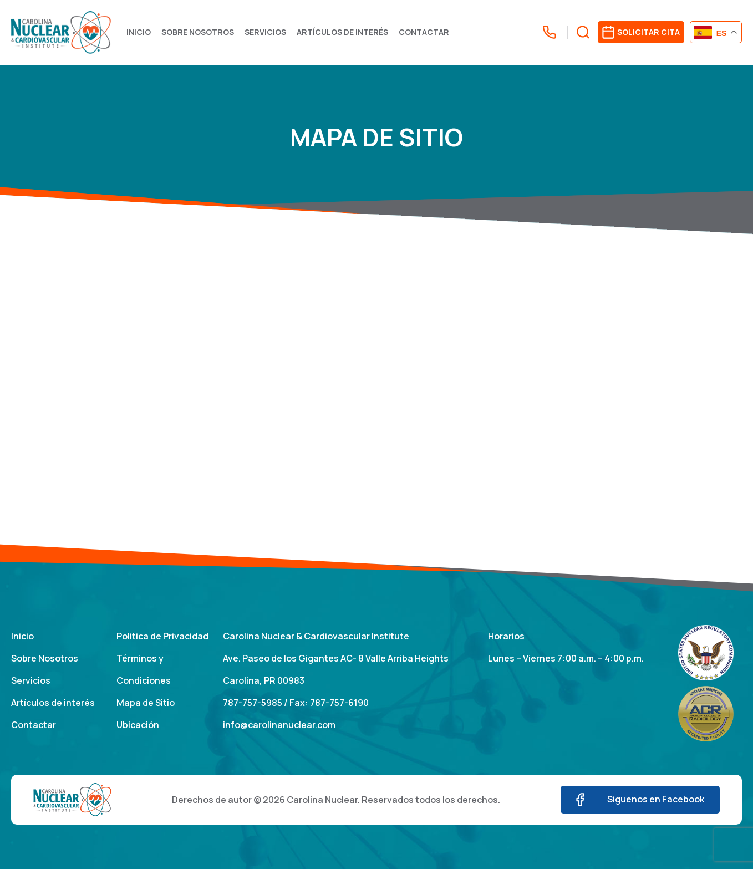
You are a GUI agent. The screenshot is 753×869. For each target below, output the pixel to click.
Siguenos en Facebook (640, 800)
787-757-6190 (339, 703)
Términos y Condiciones (143, 669)
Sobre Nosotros (197, 32)
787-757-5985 (252, 703)
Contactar (424, 32)
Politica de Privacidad (162, 636)
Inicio (138, 32)
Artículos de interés (342, 32)
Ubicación (137, 725)
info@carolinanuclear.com (279, 725)
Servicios (265, 32)
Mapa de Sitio (145, 703)
